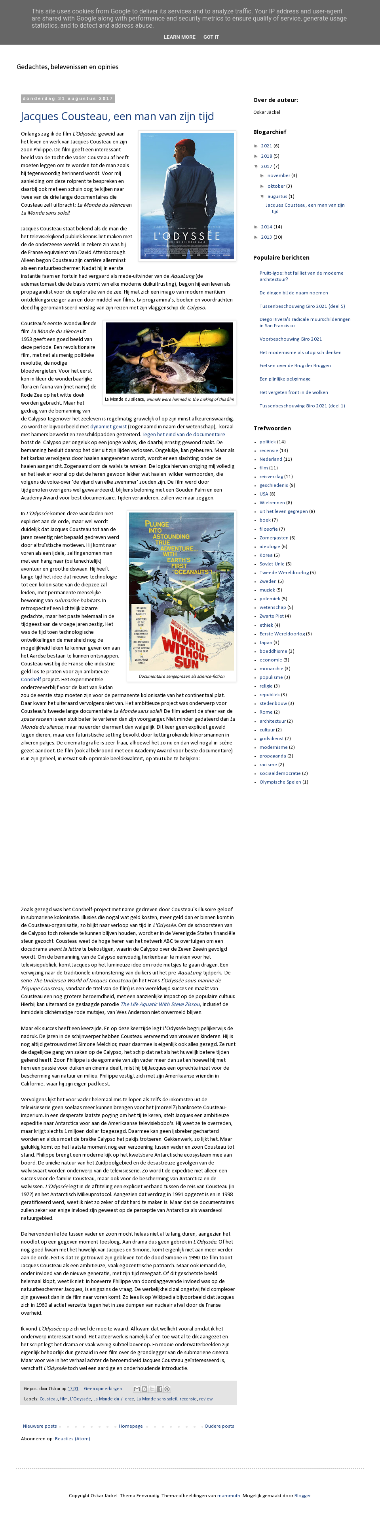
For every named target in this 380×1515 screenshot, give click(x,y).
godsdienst (272, 738)
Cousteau (49, 1399)
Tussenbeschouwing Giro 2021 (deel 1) (302, 406)
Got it (211, 37)
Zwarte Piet (272, 616)
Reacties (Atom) (72, 1439)
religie (266, 686)
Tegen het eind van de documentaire (183, 435)
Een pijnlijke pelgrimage (285, 379)
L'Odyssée (80, 1399)
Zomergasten (274, 538)
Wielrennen (272, 502)
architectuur (273, 721)
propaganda (273, 756)
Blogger (302, 1495)
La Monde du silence (113, 1399)
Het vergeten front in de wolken (294, 392)
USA (264, 494)
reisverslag (271, 476)
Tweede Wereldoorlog (284, 572)
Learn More (180, 37)
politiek (268, 442)
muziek (267, 590)
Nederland (271, 459)
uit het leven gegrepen (284, 511)
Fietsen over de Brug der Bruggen (295, 365)
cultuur (267, 730)
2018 (267, 156)
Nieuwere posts (40, 1426)
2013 (267, 237)
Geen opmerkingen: (104, 1389)
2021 (267, 146)
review (206, 1399)
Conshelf (31, 680)
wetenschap (273, 607)
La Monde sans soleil (157, 1399)
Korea (266, 555)
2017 (267, 166)
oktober (277, 186)
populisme (271, 677)
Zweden (268, 581)
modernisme (274, 747)
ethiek (266, 625)
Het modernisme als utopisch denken (301, 352)
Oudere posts (219, 1426)
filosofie (269, 529)
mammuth (228, 1495)
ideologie (270, 546)
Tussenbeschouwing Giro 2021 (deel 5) (302, 306)
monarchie (271, 668)
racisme (268, 764)
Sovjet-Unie (272, 564)
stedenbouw (273, 703)
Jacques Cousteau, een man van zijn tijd (117, 116)
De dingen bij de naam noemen (294, 293)
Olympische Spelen (280, 782)
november (279, 175)
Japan (266, 642)
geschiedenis (274, 485)
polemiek (270, 598)
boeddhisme (273, 651)
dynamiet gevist (108, 427)
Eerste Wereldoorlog (282, 634)
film (64, 1399)
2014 (267, 227)
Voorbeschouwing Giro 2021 (291, 339)
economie (271, 660)
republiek (270, 694)
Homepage (131, 1426)
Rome (266, 712)
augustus (278, 196)
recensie (188, 1399)
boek (265, 520)
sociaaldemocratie (280, 773)
